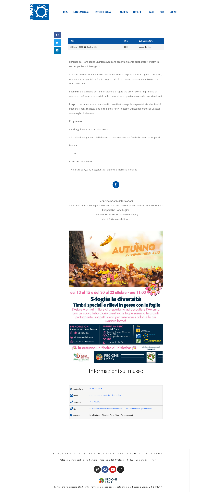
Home (65, 11)
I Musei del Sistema (104, 11)
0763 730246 (95, 402)
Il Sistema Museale (81, 11)
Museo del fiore (96, 388)
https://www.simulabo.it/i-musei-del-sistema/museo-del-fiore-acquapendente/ (121, 408)
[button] (57, 35)
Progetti (138, 11)
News (162, 11)
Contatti (173, 11)
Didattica (124, 11)
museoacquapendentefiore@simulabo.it (106, 395)
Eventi (151, 11)
